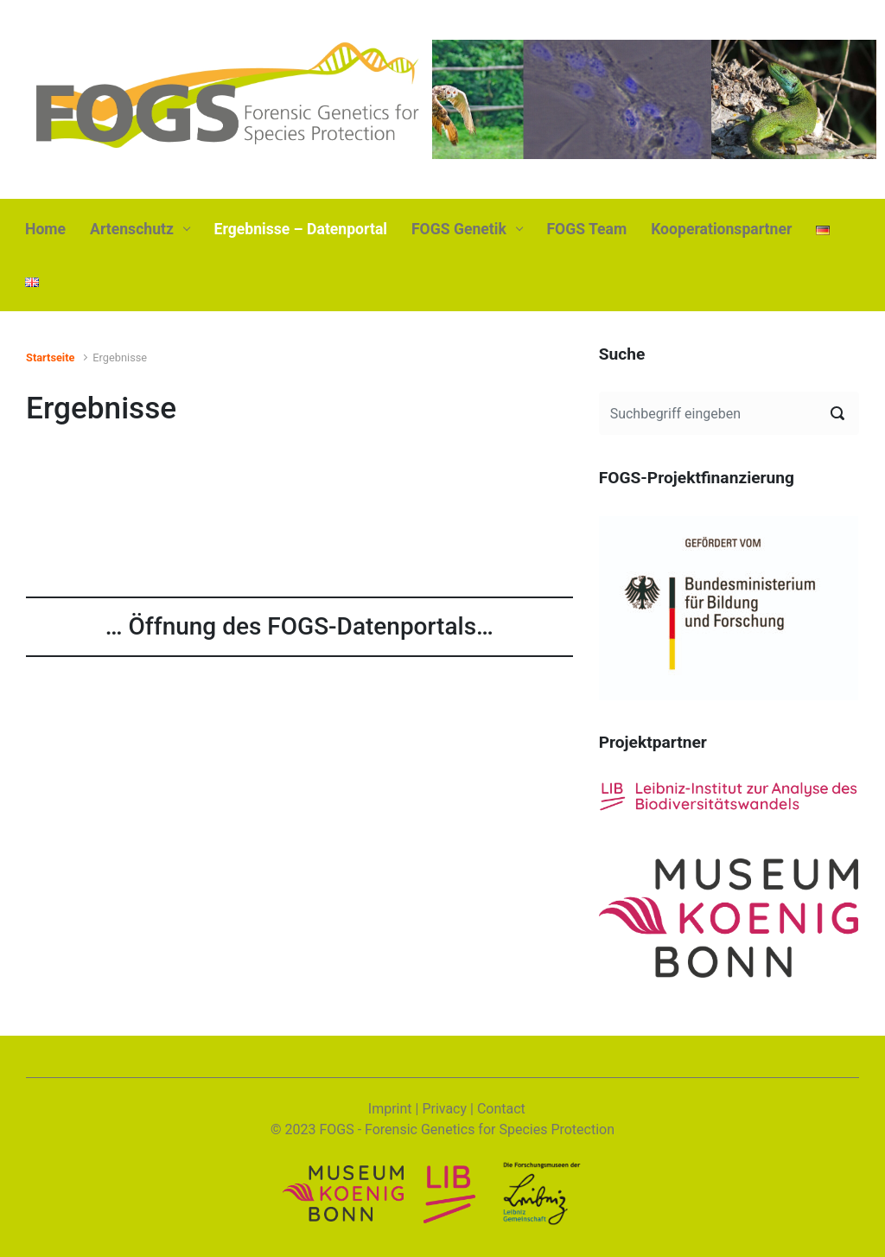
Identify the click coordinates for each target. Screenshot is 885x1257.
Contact (501, 1109)
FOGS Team (586, 229)
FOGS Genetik (458, 229)
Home (45, 229)
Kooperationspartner (721, 229)
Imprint (390, 1109)
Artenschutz (132, 229)
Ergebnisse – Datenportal (300, 229)
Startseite (50, 357)
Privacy (444, 1109)
